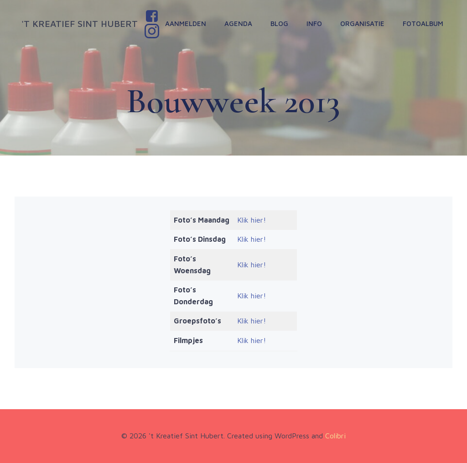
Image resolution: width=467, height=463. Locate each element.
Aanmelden (185, 23)
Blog (279, 23)
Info (314, 23)
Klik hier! (251, 220)
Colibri (335, 436)
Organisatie (362, 23)
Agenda (238, 23)
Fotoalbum (423, 23)
